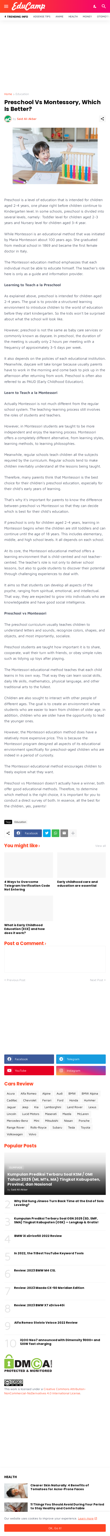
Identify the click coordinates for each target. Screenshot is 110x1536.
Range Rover (15, 1127)
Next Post (96, 980)
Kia (36, 1107)
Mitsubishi (51, 1120)
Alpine (46, 1093)
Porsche (84, 1120)
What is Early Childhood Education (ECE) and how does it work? (24, 929)
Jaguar (11, 1107)
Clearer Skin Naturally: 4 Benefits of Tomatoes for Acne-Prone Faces (59, 1487)
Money (87, 16)
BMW (72, 1093)
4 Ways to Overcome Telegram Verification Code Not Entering (27, 886)
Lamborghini (52, 1107)
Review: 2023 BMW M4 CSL (35, 1270)
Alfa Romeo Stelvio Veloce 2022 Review (45, 1323)
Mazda (67, 1114)
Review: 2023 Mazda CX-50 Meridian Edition (49, 1288)
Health (73, 16)
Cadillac (12, 1100)
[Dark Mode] (95, 6)
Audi (60, 1093)
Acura (11, 1093)
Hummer (90, 1100)
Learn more (86, 1518)
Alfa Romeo (28, 1093)
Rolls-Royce (38, 1127)
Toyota (85, 1127)
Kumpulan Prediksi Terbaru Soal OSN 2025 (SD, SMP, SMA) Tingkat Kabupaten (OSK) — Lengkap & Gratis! (56, 1220)
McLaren (83, 1114)
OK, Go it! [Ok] (55, 1528)
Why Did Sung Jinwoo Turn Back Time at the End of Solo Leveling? (59, 1203)
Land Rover (75, 1107)
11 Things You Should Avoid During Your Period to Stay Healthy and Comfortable (67, 1506)
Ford (60, 1100)
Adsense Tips (41, 16)
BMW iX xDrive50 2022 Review (38, 1236)
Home (8, 94)
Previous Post (16, 980)
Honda (73, 1100)
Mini (36, 1120)
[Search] (104, 6)
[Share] (102, 118)
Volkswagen (15, 1134)
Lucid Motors (30, 1114)
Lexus (92, 1107)
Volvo (32, 1134)
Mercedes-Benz (17, 1120)
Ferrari (46, 1100)
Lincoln (11, 1114)
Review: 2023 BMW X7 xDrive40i (39, 1305)
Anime (59, 16)
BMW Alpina (90, 1093)
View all (100, 845)
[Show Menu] (6, 6)
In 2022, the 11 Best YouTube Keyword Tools (49, 1253)
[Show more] (73, 833)
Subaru (57, 1127)
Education (22, 94)
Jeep (25, 1107)
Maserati (51, 1114)
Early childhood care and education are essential (77, 884)
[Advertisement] (55, 56)
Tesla (71, 1127)
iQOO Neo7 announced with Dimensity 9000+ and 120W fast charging (60, 1342)
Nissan (68, 1120)
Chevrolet (29, 1100)
